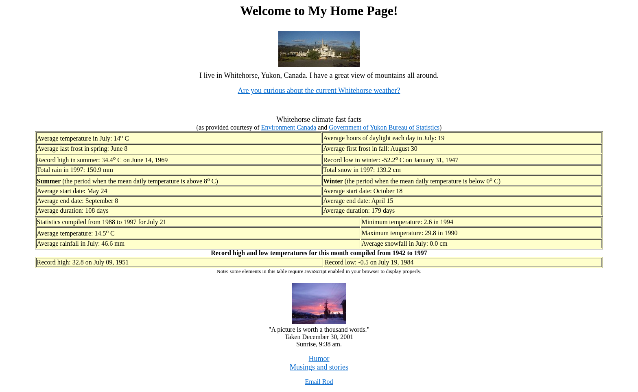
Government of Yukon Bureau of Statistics (384, 127)
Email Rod (319, 381)
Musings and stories (319, 367)
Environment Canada (289, 127)
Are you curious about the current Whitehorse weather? (319, 90)
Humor (319, 359)
